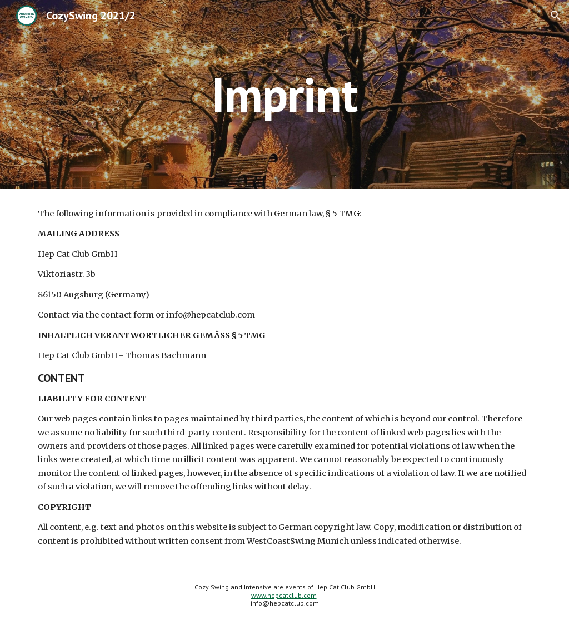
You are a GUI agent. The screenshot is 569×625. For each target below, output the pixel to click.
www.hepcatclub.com (284, 595)
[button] (555, 15)
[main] (284, 94)
